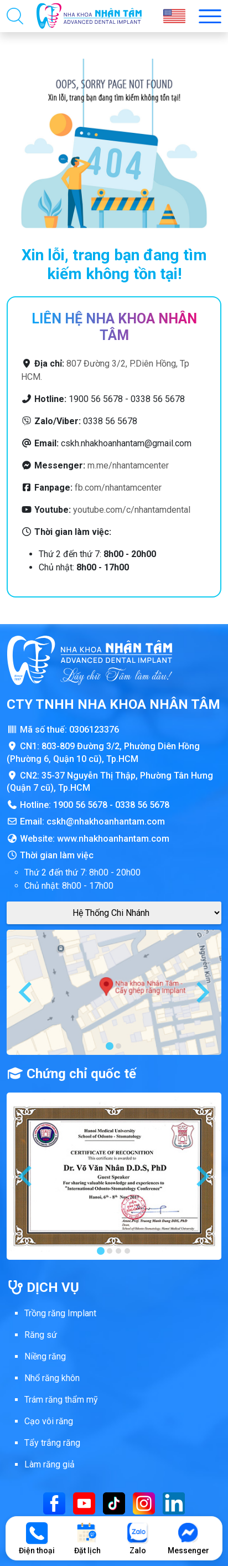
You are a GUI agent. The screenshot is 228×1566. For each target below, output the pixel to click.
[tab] (109, 1046)
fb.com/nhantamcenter (118, 487)
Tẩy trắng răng (52, 1443)
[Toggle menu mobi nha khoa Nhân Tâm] (210, 16)
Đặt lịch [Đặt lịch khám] (87, 1538)
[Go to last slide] (26, 992)
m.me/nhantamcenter (128, 465)
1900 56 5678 (80, 805)
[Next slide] (201, 992)
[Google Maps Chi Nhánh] (114, 913)
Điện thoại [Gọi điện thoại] (37, 1538)
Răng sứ (40, 1335)
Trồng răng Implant (60, 1313)
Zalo (138, 1538)
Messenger (189, 1538)
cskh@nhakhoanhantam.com (105, 821)
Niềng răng (45, 1356)
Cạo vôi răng (48, 1421)
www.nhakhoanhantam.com (113, 838)
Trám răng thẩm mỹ (61, 1399)
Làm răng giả (49, 1464)
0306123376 (94, 729)
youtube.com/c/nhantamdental (131, 509)
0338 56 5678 (142, 805)
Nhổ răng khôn (52, 1378)
